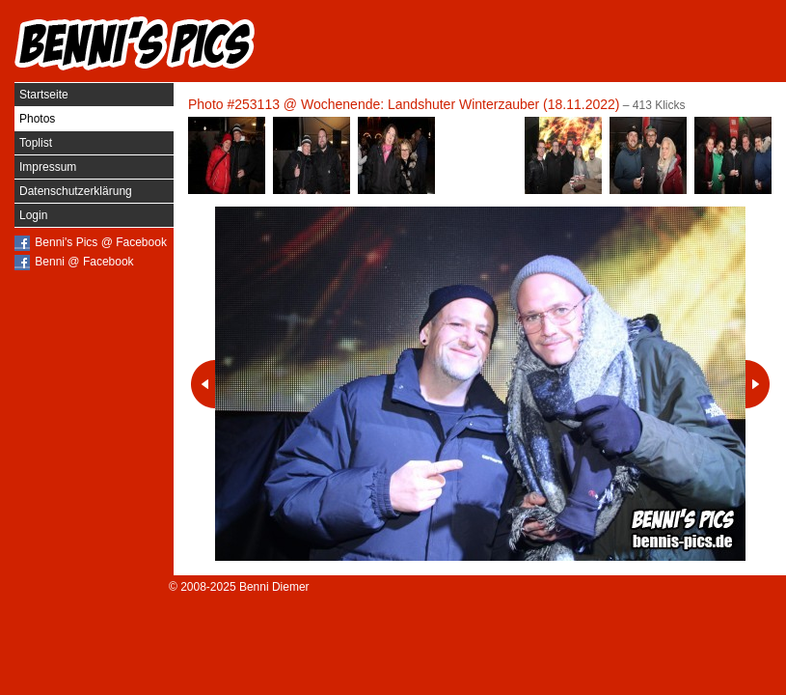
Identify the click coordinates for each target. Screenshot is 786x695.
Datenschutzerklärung (75, 191)
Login (33, 215)
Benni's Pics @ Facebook (101, 242)
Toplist (35, 143)
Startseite (43, 94)
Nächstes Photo (757, 384)
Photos (37, 118)
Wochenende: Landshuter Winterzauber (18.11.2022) (460, 104)
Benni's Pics (135, 43)
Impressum (47, 167)
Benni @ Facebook (84, 261)
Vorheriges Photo (203, 384)
